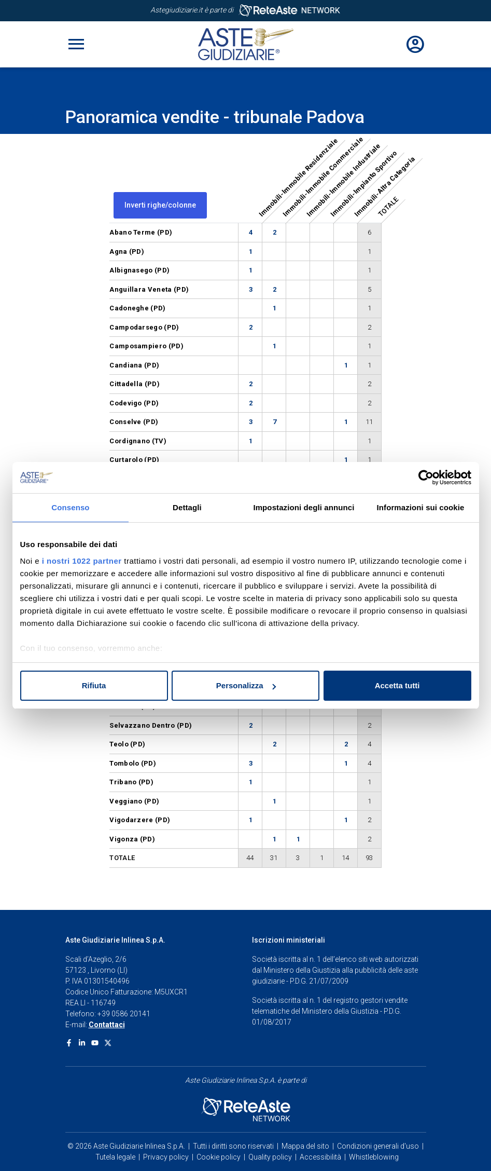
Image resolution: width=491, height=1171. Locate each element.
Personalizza (246, 685)
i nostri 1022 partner (82, 560)
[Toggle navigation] (76, 44)
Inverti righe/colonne (160, 205)
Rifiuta (94, 685)
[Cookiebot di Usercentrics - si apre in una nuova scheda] (426, 477)
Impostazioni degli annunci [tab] (303, 507)
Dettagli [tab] (187, 507)
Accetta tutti (397, 685)
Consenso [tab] (70, 507)
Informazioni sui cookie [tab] (421, 507)
